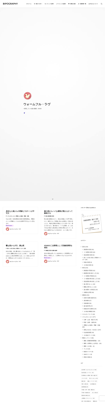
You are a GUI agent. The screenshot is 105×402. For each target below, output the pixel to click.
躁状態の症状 (51, 60)
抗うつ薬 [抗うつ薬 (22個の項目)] (95, 236)
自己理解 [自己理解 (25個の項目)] (93, 228)
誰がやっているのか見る (61, 358)
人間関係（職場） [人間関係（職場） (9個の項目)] (86, 293)
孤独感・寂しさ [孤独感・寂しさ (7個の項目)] (91, 302)
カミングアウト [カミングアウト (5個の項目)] (85, 322)
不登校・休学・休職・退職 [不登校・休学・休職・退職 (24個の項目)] (88, 233)
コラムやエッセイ (11, 60)
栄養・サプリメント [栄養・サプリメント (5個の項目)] (86, 319)
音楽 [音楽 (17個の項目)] (83, 259)
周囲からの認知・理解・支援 (22, 60)
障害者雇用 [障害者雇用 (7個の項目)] (94, 308)
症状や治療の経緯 (53, 94)
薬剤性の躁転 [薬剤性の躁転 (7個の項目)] (85, 308)
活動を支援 (72, 3)
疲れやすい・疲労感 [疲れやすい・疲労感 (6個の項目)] (86, 311)
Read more (9, 69)
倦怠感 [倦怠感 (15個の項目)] (84, 262)
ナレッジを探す (50, 3)
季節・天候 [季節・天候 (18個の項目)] (85, 253)
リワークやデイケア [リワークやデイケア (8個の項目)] (95, 296)
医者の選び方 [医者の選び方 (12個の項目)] (92, 276)
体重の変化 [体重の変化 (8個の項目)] (93, 299)
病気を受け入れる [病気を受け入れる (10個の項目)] (95, 288)
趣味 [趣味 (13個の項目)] (97, 273)
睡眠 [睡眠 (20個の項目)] (95, 245)
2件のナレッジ (20, 347)
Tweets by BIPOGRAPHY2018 (87, 345)
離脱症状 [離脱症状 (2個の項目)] (84, 328)
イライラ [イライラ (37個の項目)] (84, 222)
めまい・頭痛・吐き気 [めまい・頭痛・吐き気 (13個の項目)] (87, 273)
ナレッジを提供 (62, 3)
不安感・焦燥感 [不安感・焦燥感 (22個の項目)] (86, 236)
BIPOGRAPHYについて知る (62, 350)
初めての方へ (39, 3)
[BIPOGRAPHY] (10, 3)
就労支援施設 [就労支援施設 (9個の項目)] (85, 296)
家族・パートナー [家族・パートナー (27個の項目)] (92, 225)
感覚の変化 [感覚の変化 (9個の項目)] (96, 293)
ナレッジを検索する (59, 345)
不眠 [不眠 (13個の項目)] (98, 271)
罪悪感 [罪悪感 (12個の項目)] (84, 276)
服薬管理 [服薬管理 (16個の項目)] (90, 259)
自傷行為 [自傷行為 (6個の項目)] (96, 311)
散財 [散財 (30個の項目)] (83, 225)
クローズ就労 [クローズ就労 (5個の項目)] (90, 316)
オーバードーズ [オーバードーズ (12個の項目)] (86, 279)
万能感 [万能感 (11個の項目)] (91, 285)
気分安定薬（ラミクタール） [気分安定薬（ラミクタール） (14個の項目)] (88, 265)
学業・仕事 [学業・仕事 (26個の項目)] (85, 228)
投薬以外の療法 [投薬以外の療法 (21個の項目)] (86, 239)
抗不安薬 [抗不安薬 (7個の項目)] (92, 305)
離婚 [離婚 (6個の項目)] (83, 316)
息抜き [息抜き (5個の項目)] (94, 322)
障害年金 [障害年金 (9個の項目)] (93, 291)
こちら (45, 383)
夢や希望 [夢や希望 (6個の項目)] (84, 313)
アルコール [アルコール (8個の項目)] (85, 299)
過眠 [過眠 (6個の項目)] (97, 313)
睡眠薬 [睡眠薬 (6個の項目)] (91, 313)
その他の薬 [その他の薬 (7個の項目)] (85, 305)
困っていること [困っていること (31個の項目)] (93, 222)
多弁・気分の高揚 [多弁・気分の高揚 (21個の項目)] (86, 245)
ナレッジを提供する (59, 347)
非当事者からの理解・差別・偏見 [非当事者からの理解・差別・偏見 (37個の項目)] (89, 219)
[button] (101, 4)
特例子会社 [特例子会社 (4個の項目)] (96, 325)
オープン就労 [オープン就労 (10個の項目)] (85, 291)
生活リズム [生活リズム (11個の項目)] (85, 288)
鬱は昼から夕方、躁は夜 (15, 90)
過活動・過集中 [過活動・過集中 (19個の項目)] (86, 251)
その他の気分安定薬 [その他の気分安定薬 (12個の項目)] (87, 282)
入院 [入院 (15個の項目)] (97, 259)
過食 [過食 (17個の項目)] (97, 256)
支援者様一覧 (83, 3)
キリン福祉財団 (34, 366)
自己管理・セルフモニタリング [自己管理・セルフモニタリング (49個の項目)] (89, 213)
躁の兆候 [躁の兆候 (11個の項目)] (97, 282)
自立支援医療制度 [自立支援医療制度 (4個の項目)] (86, 325)
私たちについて (94, 3)
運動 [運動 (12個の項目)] (94, 279)
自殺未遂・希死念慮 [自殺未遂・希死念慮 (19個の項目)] (87, 248)
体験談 (47, 94)
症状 (47, 60)
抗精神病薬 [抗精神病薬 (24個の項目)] (85, 231)
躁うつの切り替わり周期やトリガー (15, 92)
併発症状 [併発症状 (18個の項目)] (95, 251)
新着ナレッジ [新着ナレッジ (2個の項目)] (92, 328)
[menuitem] (29, 4)
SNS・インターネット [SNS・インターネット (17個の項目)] (87, 256)
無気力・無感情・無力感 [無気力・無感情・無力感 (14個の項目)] (88, 271)
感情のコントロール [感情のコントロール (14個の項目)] (87, 268)
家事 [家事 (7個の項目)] (83, 302)
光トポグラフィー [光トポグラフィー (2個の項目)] (86, 331)
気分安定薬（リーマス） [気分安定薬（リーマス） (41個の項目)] (88, 216)
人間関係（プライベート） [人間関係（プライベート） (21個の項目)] (88, 242)
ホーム (29, 3)
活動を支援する (58, 352)
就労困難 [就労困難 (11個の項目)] (84, 285)
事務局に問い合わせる (60, 361)
